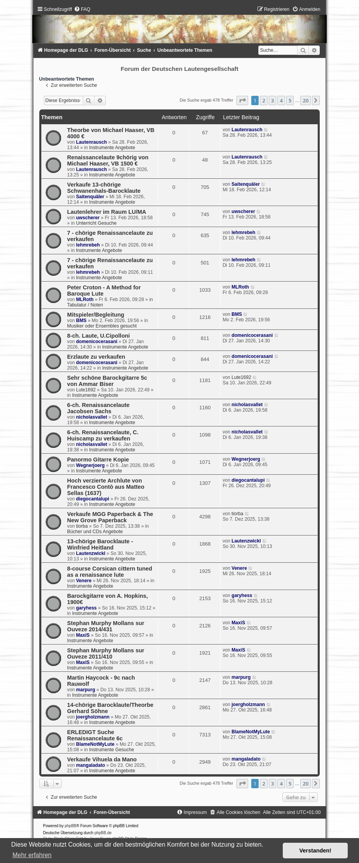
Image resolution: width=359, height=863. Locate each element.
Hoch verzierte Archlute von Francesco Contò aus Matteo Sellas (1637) (105, 486)
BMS (81, 320)
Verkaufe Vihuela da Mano (102, 759)
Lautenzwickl (90, 553)
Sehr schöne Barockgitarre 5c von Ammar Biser (107, 381)
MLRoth (84, 299)
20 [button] (305, 100)
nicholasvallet (91, 417)
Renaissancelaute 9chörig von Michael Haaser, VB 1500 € (108, 160)
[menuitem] (82, 9)
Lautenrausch (91, 142)
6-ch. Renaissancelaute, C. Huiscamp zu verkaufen (102, 435)
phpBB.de (103, 833)
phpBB (70, 826)
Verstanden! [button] (315, 850)
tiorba (82, 526)
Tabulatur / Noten (85, 305)
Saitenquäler (90, 196)
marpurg (85, 689)
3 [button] (272, 100)
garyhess (86, 608)
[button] (242, 100)
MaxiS (82, 635)
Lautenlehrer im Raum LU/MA (106, 212)
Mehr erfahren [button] (32, 855)
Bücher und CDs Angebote (95, 531)
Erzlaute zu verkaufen (96, 357)
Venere (83, 580)
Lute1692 (85, 390)
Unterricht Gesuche (96, 223)
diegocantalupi (92, 499)
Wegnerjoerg (90, 465)
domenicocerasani (96, 341)
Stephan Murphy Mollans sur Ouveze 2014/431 (105, 626)
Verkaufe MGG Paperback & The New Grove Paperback (110, 517)
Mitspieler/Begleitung (95, 315)
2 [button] (263, 100)
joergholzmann (92, 717)
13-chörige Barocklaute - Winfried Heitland (100, 544)
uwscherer (88, 217)
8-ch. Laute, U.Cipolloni (98, 336)
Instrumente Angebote (112, 147)
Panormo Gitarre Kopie (98, 459)
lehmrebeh (88, 245)
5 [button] (290, 100)
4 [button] (281, 100)
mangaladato (90, 765)
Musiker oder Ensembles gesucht (102, 326)
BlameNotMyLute (95, 744)
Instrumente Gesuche (111, 749)
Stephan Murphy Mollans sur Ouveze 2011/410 (105, 653)
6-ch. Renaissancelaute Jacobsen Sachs (98, 408)
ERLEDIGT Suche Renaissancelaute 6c (95, 735)
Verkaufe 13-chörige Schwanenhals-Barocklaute (104, 187)
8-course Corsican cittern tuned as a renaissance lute (109, 571)
